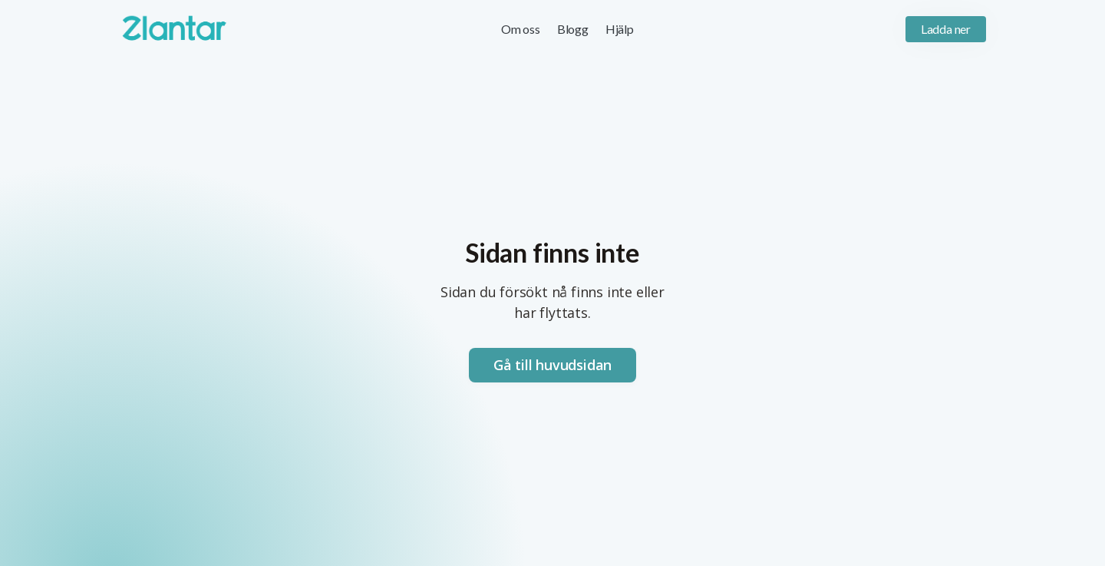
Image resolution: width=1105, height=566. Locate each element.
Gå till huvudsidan (552, 365)
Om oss (520, 29)
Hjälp (619, 29)
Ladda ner (946, 29)
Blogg (573, 29)
